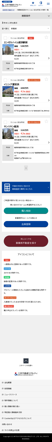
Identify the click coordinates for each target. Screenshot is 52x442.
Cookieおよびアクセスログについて (17, 418)
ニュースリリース (9, 394)
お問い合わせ (7, 424)
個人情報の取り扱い (11, 406)
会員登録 (26, 224)
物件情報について (10, 400)
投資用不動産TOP (9, 10)
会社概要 (6, 382)
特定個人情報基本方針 (12, 412)
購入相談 (26, 210)
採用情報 (6, 388)
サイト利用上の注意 (10, 430)
